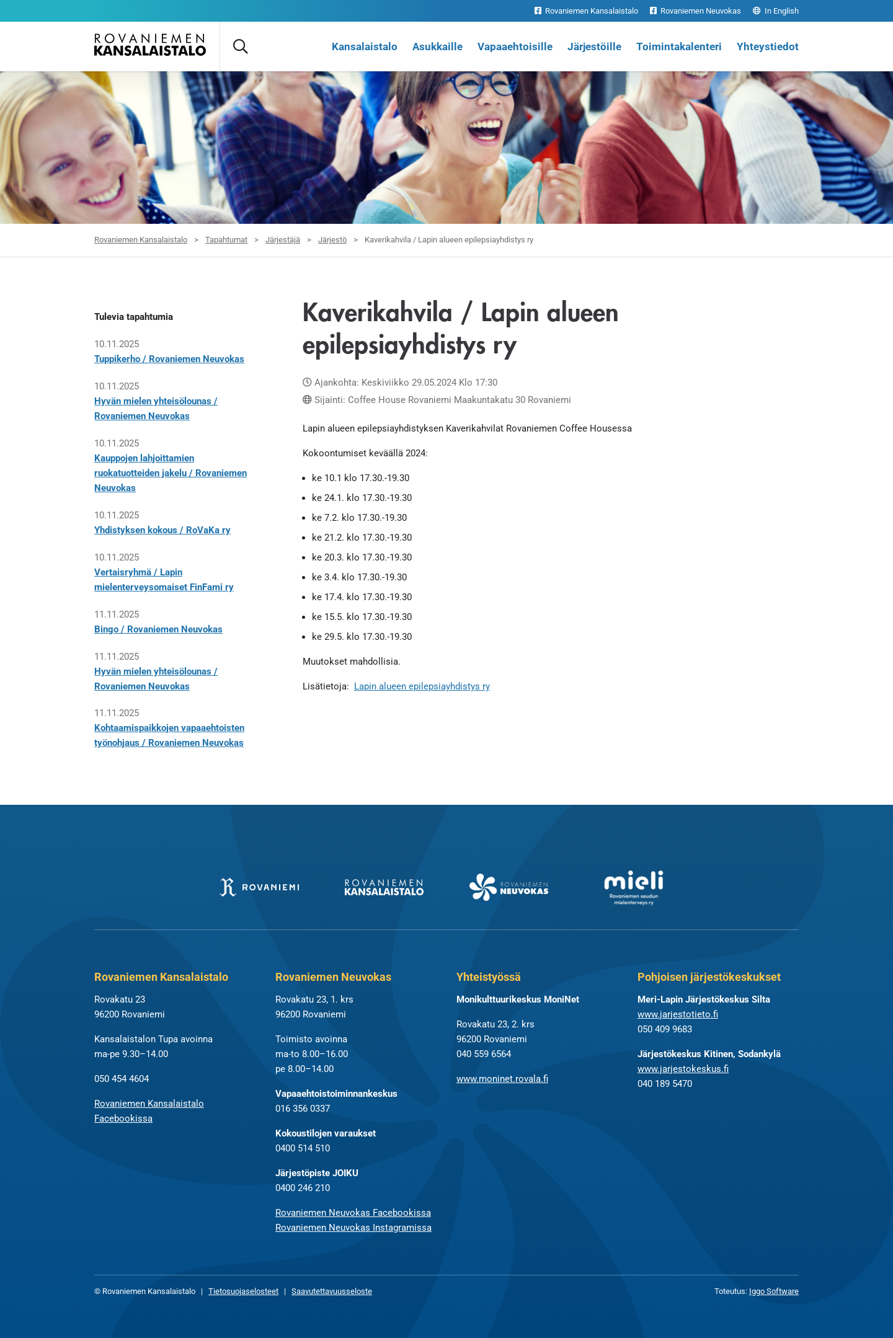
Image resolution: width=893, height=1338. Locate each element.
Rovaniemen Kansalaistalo (586, 11)
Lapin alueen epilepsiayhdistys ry (422, 686)
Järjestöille (594, 46)
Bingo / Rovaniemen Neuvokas (158, 629)
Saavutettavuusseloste (331, 1291)
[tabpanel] (446, 137)
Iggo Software (774, 1291)
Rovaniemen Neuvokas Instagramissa (353, 1227)
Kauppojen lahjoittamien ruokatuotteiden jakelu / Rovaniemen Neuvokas (170, 473)
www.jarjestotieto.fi (678, 1014)
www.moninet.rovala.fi (502, 1078)
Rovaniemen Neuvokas (695, 11)
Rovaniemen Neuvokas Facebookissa (353, 1212)
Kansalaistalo (365, 46)
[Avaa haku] (240, 46)
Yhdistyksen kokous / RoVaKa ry (162, 530)
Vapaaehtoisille (515, 46)
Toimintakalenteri (679, 46)
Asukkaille (437, 46)
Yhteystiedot (768, 46)
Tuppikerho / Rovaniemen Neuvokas (169, 359)
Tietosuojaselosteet (243, 1291)
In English (776, 11)
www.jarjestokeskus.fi (683, 1068)
